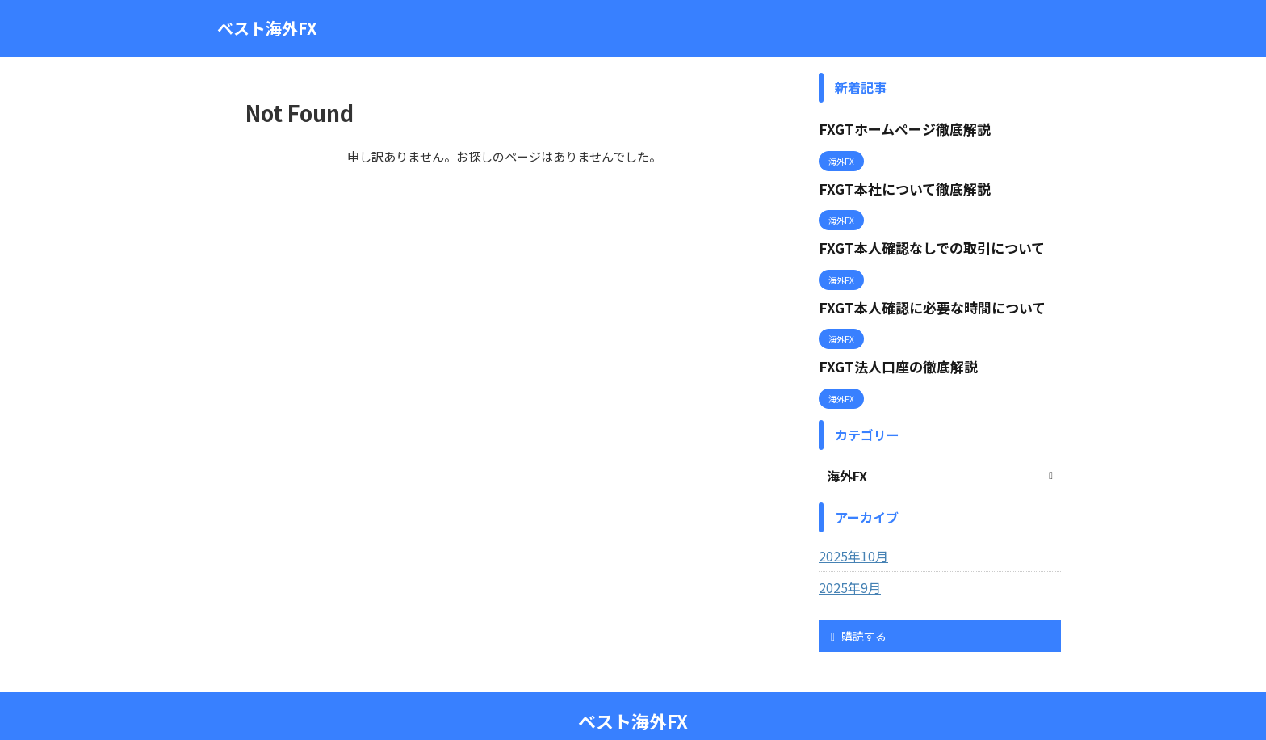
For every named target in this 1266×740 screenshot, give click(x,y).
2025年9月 (846, 559)
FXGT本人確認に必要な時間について (919, 288)
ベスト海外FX (267, 28)
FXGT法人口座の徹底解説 (888, 342)
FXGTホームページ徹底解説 (894, 127)
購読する (859, 607)
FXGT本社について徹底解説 (894, 181)
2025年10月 (849, 527)
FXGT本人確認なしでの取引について (919, 234)
